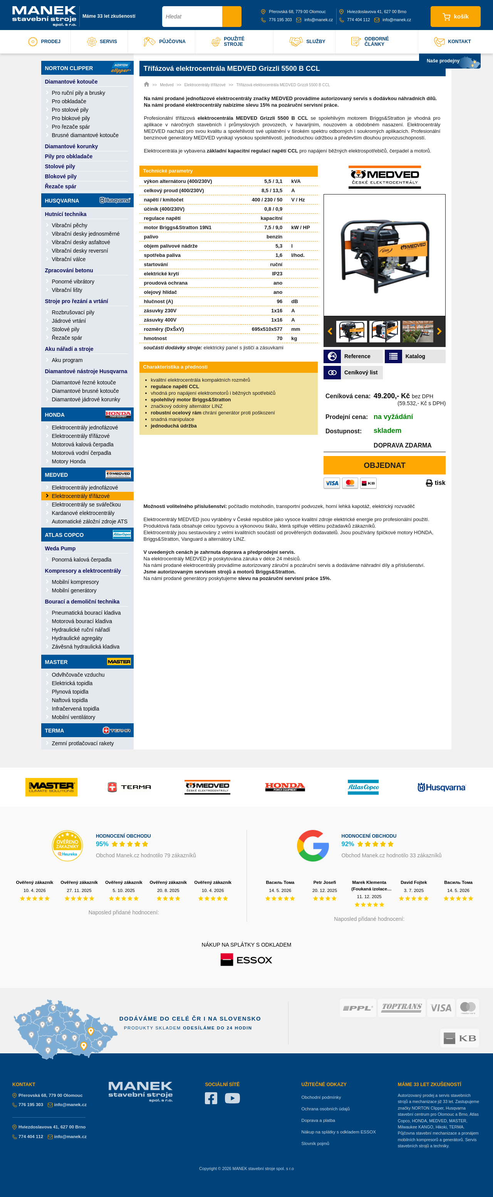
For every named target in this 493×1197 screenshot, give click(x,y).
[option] (385, 255)
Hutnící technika (66, 214)
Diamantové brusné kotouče (85, 391)
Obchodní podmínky (321, 1097)
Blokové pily (61, 176)
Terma (88, 730)
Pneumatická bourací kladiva (86, 613)
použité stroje (228, 41)
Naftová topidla (70, 700)
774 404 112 (354, 19)
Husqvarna (88, 200)
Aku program (67, 360)
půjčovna (165, 42)
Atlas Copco (88, 534)
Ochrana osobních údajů (326, 1108)
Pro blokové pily (71, 118)
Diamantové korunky (71, 146)
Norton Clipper (88, 68)
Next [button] (439, 331)
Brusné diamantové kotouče (85, 135)
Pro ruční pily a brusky (79, 93)
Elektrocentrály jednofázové (85, 427)
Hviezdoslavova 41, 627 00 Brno (372, 11)
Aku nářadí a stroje (69, 349)
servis (102, 42)
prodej (44, 42)
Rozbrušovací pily (73, 312)
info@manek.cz (314, 19)
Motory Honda (69, 461)
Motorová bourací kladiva (82, 621)
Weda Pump (60, 548)
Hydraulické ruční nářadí (81, 630)
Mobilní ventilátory (74, 717)
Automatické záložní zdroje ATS (90, 521)
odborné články (370, 41)
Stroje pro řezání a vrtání (76, 301)
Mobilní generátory (74, 590)
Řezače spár (61, 186)
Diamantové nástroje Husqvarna (86, 371)
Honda (88, 414)
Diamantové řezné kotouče (84, 382)
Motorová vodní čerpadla (81, 453)
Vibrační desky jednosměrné (86, 234)
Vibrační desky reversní (80, 251)
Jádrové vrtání (69, 321)
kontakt (452, 42)
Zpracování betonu (69, 270)
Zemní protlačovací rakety (83, 743)
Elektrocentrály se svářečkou (86, 504)
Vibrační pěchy (69, 225)
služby (307, 42)
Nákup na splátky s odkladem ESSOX (339, 1132)
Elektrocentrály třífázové (81, 436)
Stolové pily (60, 166)
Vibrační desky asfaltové (81, 242)
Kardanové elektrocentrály (83, 513)
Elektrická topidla (72, 683)
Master (88, 661)
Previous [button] (330, 331)
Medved (88, 474)
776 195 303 (276, 19)
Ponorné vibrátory (73, 281)
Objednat (385, 465)
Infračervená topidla (75, 709)
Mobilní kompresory (75, 582)
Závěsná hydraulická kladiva (86, 647)
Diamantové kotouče (71, 82)
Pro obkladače (69, 101)
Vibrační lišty (67, 290)
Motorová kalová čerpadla (83, 444)
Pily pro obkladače (69, 156)
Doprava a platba (318, 1120)
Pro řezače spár (71, 127)
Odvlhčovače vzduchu (78, 675)
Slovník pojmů (315, 1143)
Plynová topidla (70, 692)
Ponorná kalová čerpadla (82, 560)
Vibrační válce (69, 259)
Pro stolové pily (70, 110)
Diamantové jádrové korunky (86, 399)
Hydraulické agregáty (77, 638)
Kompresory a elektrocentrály (83, 571)
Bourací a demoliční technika (82, 601)
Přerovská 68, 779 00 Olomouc (293, 11)
